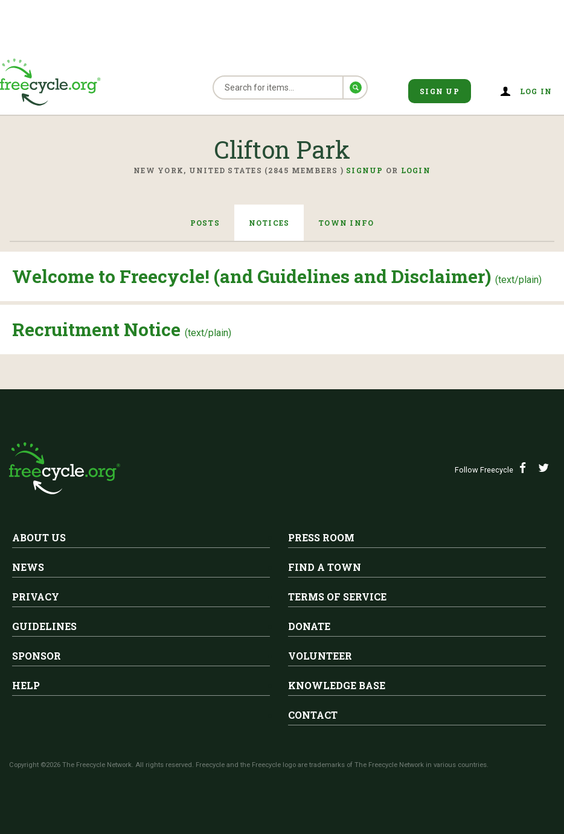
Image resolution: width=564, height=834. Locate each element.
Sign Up (440, 91)
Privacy (35, 596)
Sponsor (36, 655)
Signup (364, 170)
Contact (313, 714)
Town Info (346, 223)
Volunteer (320, 655)
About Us (39, 537)
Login (416, 170)
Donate (309, 626)
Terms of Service (337, 596)
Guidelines (44, 626)
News (28, 567)
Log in (536, 91)
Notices (269, 223)
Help (26, 685)
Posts (204, 223)
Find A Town (324, 567)
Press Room (321, 537)
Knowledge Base (336, 685)
